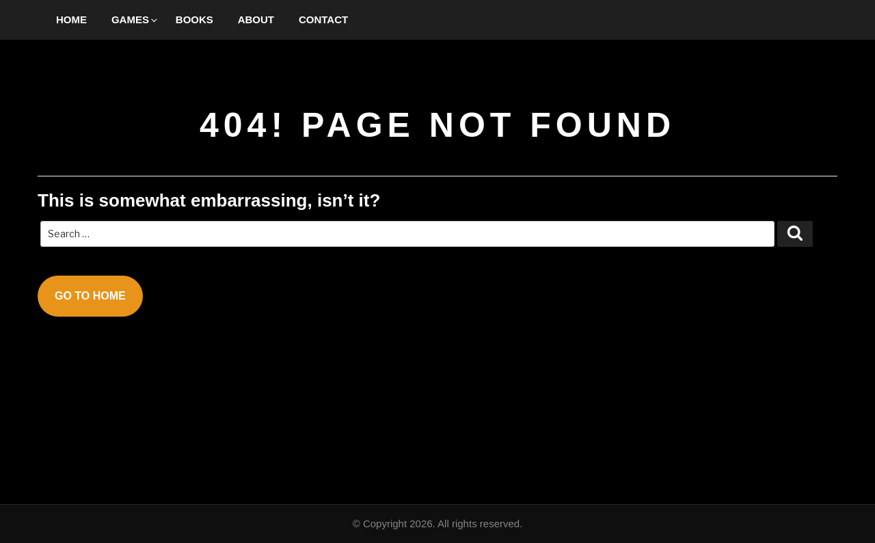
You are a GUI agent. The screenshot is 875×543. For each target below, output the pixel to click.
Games (135, 19)
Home (71, 19)
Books (194, 19)
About (256, 19)
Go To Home (90, 296)
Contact (323, 19)
